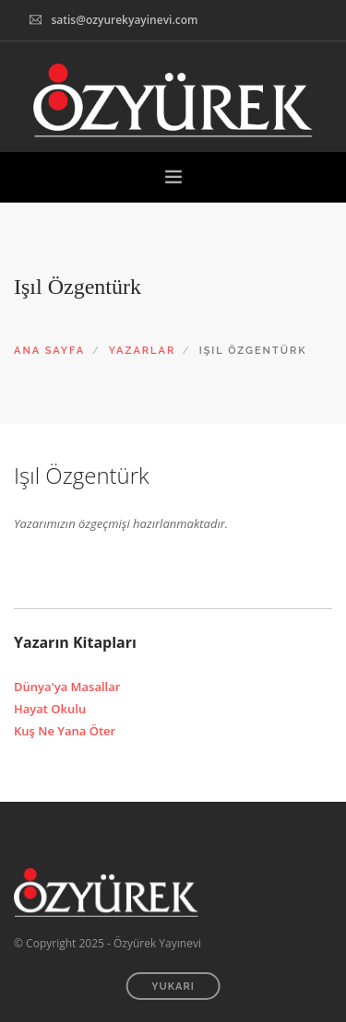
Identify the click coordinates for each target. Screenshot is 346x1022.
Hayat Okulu (50, 708)
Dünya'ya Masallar (67, 686)
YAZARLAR (142, 351)
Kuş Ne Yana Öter (64, 730)
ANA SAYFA (49, 351)
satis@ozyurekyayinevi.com (124, 20)
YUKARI (173, 987)
